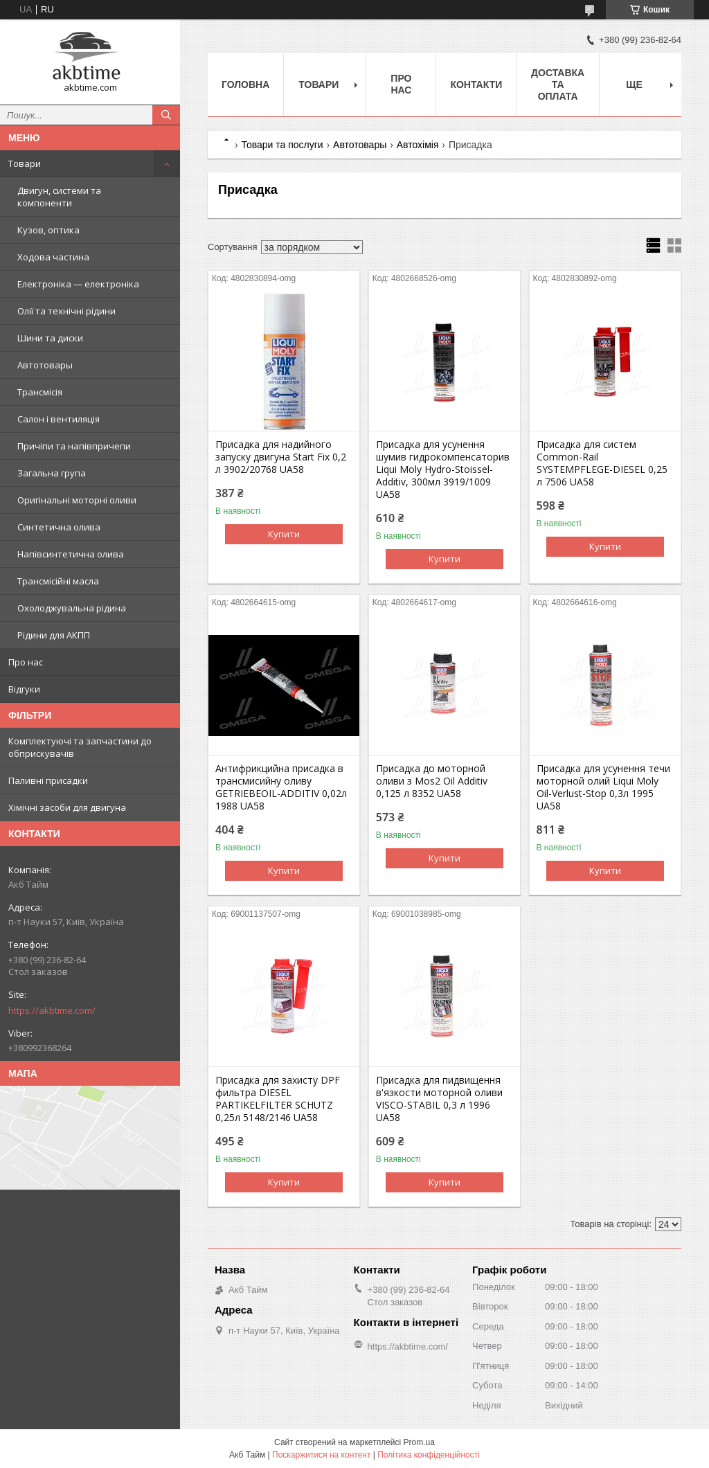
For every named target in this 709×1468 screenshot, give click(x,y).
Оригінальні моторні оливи (76, 500)
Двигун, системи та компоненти (59, 196)
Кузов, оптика (48, 230)
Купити (284, 534)
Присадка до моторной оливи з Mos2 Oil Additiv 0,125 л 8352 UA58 (431, 781)
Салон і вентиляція (58, 419)
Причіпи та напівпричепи (74, 446)
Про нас (25, 662)
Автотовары (45, 365)
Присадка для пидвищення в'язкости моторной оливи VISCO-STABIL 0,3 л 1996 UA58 (439, 1099)
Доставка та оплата (557, 84)
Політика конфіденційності (428, 1455)
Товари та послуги (282, 144)
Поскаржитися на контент (321, 1455)
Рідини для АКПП (53, 635)
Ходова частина (53, 257)
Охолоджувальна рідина (71, 608)
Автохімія (418, 144)
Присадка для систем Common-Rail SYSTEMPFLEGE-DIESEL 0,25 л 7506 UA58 (602, 463)
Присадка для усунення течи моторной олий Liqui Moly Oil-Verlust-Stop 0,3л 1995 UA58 (603, 787)
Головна (245, 84)
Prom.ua (419, 1442)
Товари (24, 163)
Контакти (476, 84)
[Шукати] (166, 115)
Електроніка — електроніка (78, 284)
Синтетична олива (58, 527)
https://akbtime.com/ (52, 1010)
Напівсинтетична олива (70, 554)
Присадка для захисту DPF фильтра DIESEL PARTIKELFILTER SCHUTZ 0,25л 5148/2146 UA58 (277, 1099)
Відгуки (24, 689)
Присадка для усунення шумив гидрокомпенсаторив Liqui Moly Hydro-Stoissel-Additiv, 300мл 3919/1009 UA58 (443, 469)
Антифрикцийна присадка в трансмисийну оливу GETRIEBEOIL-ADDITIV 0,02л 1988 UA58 (281, 787)
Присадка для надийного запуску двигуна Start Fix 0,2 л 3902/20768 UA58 (280, 457)
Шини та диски (50, 338)
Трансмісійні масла (58, 581)
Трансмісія (39, 392)
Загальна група (51, 473)
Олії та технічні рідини (66, 311)
